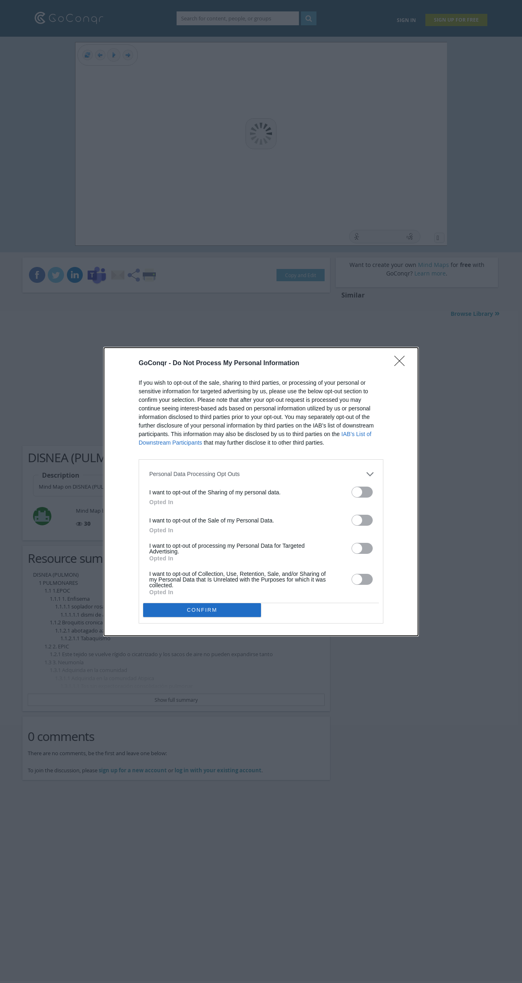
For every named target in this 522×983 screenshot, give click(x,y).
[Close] (402, 363)
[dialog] (261, 492)
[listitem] (261, 474)
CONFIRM (202, 610)
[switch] (362, 492)
